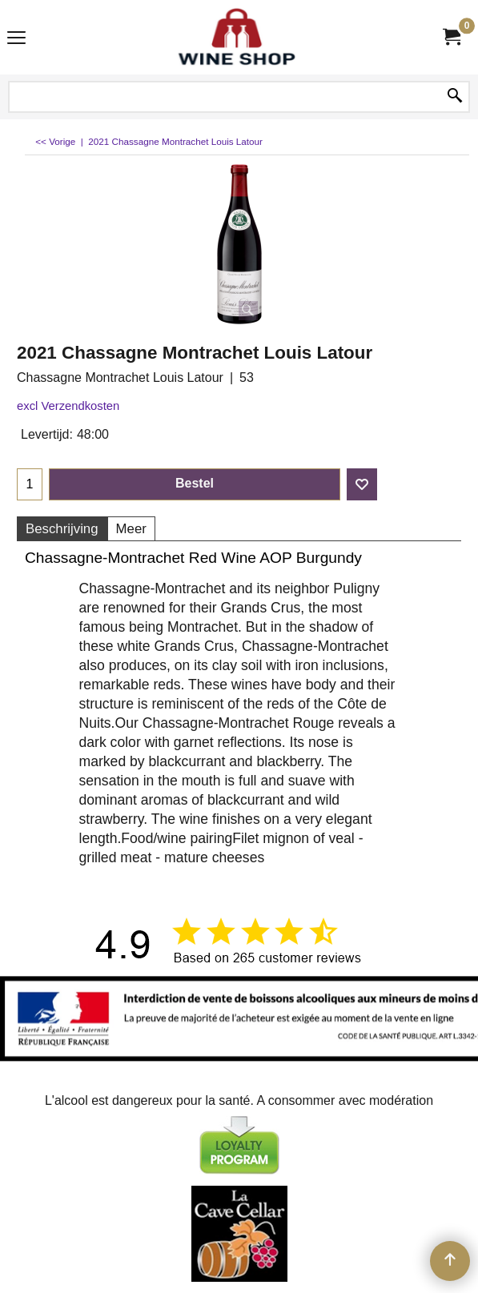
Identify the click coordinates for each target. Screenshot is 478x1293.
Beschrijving (62, 528)
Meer (131, 528)
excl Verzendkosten (68, 406)
